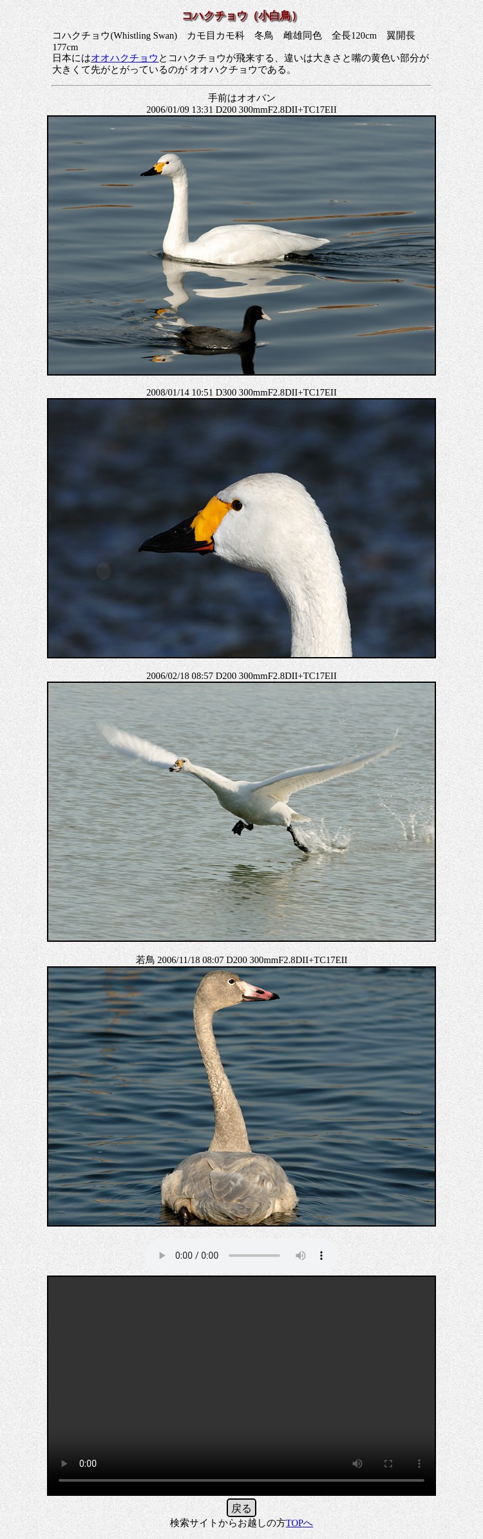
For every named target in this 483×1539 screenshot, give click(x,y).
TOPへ (299, 1523)
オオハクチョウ (124, 58)
